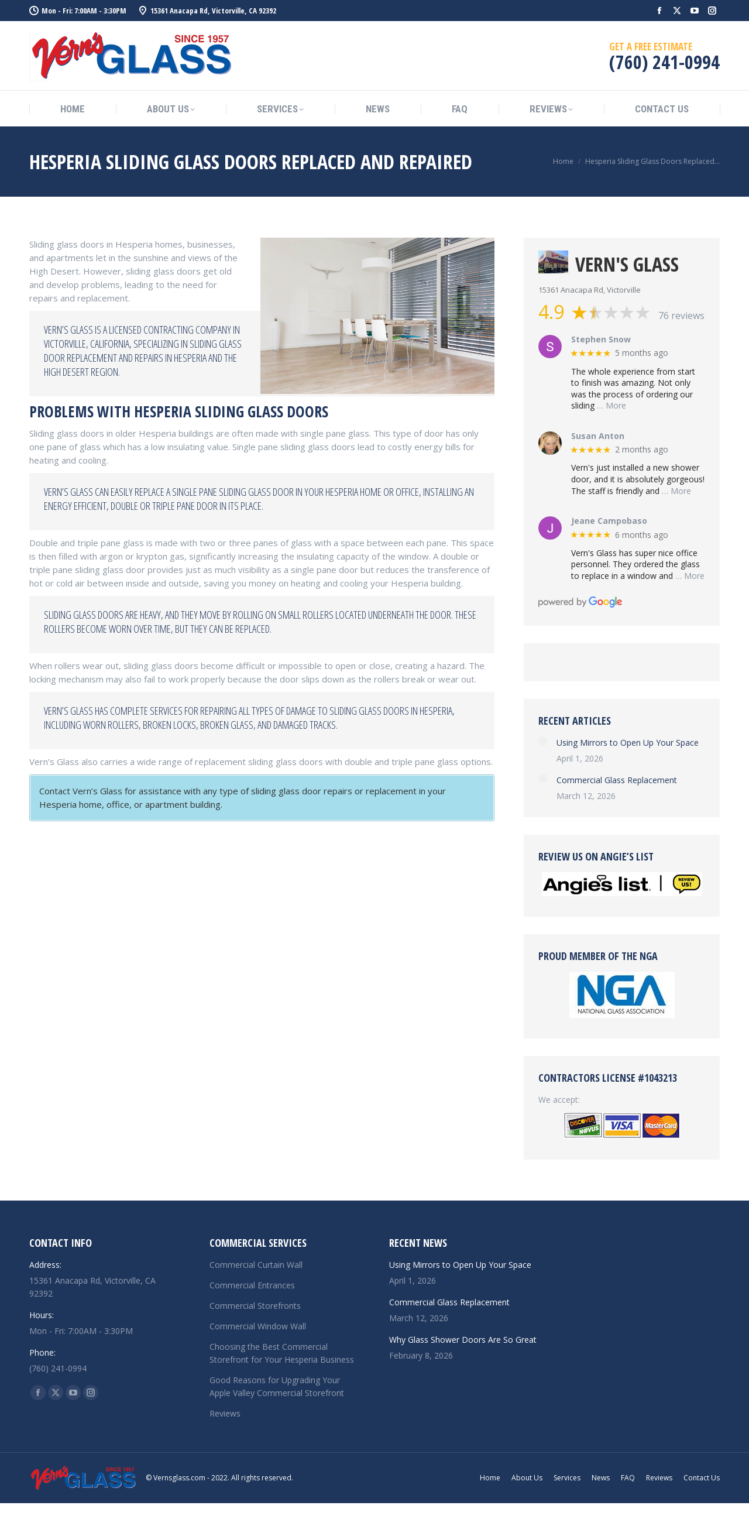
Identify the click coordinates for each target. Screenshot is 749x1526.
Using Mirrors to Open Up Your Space (627, 742)
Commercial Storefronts (255, 1305)
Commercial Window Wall (257, 1326)
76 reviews (681, 315)
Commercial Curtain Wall (256, 1264)
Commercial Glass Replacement (616, 780)
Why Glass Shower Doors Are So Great (463, 1339)
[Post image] (543, 741)
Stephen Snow (601, 340)
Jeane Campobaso (609, 521)
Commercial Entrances (252, 1285)
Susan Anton (597, 436)
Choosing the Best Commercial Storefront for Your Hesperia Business (281, 1353)
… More (611, 405)
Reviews (224, 1413)
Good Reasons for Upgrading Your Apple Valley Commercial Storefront (276, 1386)
